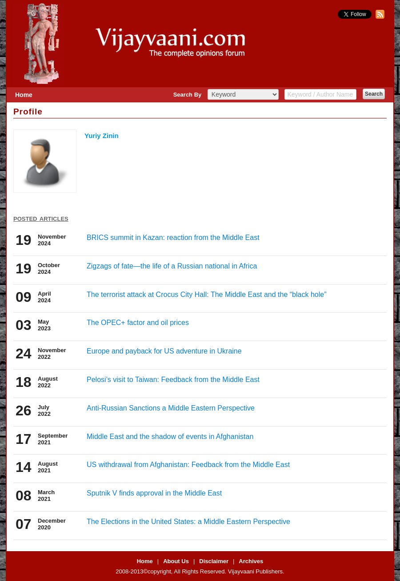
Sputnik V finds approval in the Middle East (154, 493)
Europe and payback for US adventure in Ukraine (164, 351)
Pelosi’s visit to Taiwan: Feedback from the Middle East (173, 379)
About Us (176, 561)
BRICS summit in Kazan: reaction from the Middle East (173, 237)
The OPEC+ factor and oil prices (138, 322)
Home (23, 94)
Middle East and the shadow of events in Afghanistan (170, 436)
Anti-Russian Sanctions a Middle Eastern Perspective (171, 408)
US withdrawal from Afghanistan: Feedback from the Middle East (188, 464)
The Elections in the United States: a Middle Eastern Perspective (188, 521)
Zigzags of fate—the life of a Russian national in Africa (172, 266)
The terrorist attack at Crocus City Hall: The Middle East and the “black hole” (206, 294)
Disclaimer (213, 561)
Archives (251, 561)
